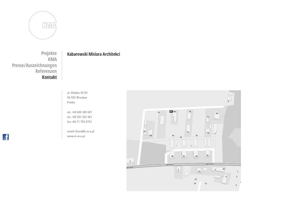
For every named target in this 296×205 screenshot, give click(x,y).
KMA (52, 59)
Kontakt (49, 77)
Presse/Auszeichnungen (34, 65)
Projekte (49, 53)
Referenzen (46, 71)
